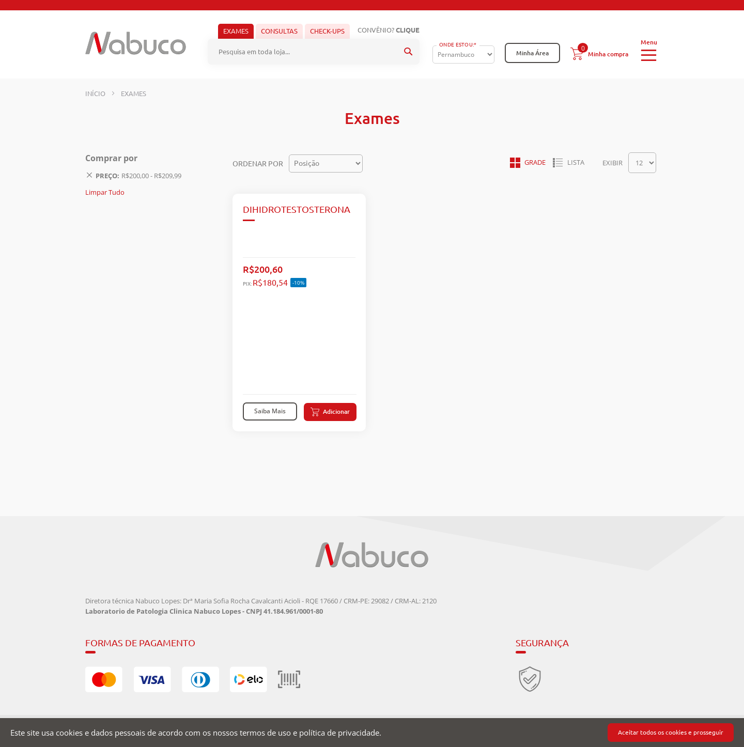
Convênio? (389, 30)
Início (96, 93)
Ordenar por (258, 163)
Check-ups (327, 31)
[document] (372, 732)
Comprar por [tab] (111, 158)
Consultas (279, 31)
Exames (236, 31)
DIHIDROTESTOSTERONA (296, 209)
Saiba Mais (270, 411)
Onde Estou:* (458, 45)
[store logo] (135, 43)
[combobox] (314, 52)
